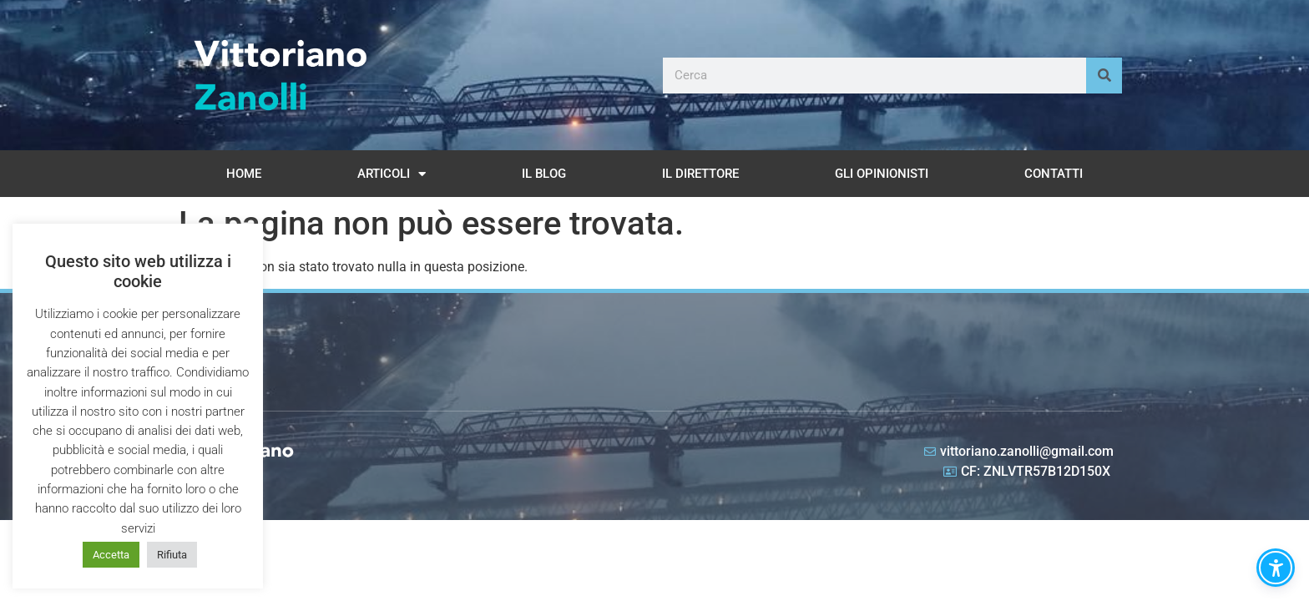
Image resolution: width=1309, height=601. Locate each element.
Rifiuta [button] (172, 554)
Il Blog (544, 173)
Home (243, 173)
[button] (1275, 567)
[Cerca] (1104, 75)
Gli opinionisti (881, 173)
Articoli (391, 174)
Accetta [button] (111, 554)
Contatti (1053, 173)
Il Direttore (700, 173)
